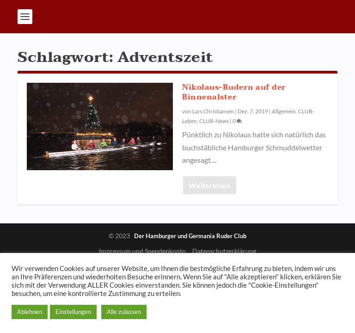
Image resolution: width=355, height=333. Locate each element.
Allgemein (284, 111)
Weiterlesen (209, 185)
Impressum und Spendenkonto (142, 251)
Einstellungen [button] (73, 311)
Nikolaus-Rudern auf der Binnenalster (234, 92)
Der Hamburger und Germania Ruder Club (190, 236)
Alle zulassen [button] (124, 311)
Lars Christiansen (213, 111)
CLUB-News (214, 120)
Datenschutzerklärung (224, 251)
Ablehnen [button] (29, 311)
